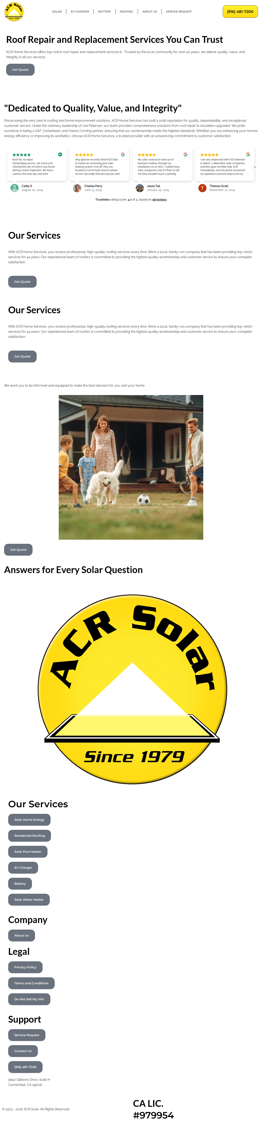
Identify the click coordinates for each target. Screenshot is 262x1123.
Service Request (179, 11)
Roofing (126, 11)
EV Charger (80, 11)
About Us (149, 11)
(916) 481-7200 (240, 11)
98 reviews (159, 199)
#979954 (153, 1115)
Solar (57, 11)
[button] (255, 167)
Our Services (38, 804)
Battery (104, 11)
